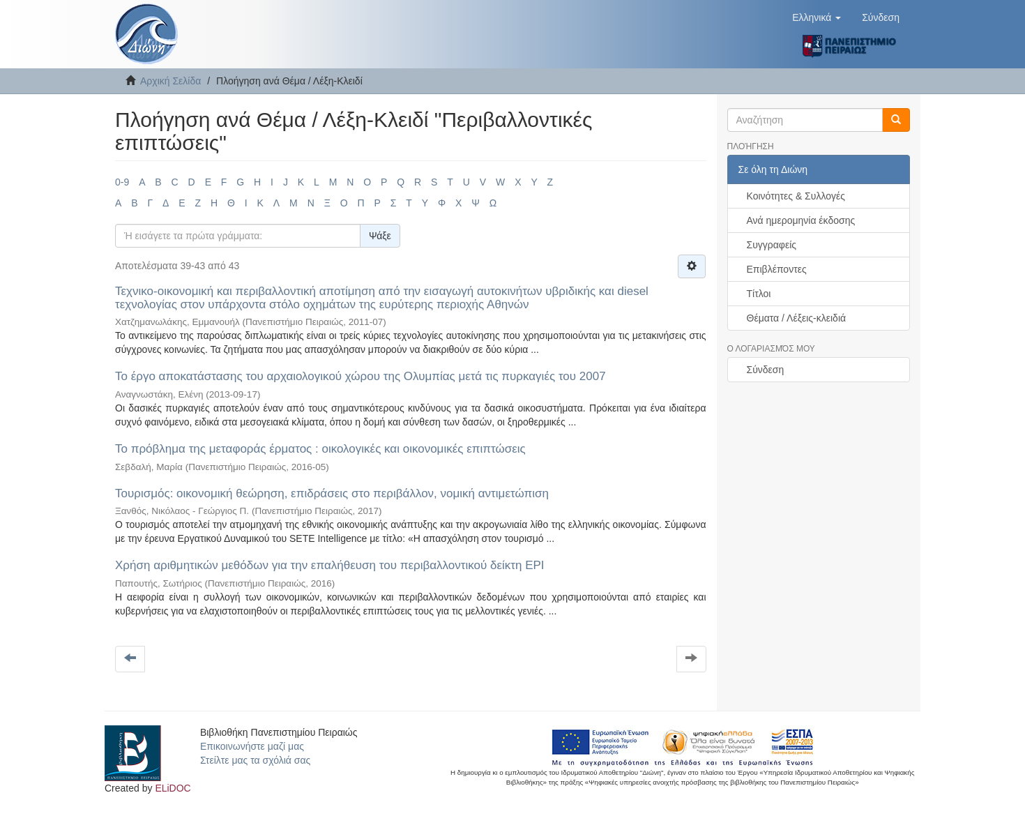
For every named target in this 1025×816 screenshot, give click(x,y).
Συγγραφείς (772, 244)
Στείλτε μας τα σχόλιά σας (255, 760)
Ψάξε (380, 235)
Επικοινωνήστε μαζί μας (252, 746)
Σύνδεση (765, 369)
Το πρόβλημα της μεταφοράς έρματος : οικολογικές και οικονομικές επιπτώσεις (320, 448)
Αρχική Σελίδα (170, 80)
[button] (816, 17)
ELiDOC (172, 788)
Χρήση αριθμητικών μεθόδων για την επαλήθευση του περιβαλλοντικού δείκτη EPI (330, 565)
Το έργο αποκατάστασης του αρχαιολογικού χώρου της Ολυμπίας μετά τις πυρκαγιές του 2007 (360, 376)
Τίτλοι (759, 293)
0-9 (122, 182)
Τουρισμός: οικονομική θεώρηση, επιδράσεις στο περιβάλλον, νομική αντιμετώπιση (332, 493)
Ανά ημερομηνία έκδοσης (801, 220)
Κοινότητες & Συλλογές (796, 196)
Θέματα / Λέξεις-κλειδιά (796, 318)
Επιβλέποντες (777, 269)
